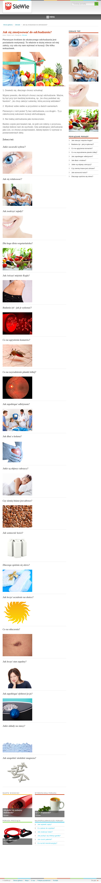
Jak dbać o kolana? (12, 436)
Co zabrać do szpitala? (46, 828)
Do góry (93, 880)
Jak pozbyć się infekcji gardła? (49, 836)
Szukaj (96, 4)
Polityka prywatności (44, 880)
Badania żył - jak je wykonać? (17, 307)
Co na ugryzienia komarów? (16, 340)
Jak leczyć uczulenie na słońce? (18, 597)
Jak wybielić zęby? (44, 824)
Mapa (27, 880)
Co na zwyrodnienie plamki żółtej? (19, 372)
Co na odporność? (10, 840)
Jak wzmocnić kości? (13, 533)
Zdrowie (17, 25)
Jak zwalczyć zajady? (13, 211)
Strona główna (7, 25)
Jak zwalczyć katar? (45, 832)
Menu (50, 17)
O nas (33, 880)
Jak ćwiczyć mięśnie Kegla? (16, 275)
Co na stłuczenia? (11, 629)
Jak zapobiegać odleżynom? (16, 404)
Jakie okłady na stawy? (14, 726)
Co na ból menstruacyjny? (47, 843)
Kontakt (55, 880)
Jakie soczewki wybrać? (14, 147)
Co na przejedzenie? (43, 813)
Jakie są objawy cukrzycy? (15, 468)
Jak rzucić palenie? (44, 839)
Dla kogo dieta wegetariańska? (18, 243)
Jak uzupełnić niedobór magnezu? (19, 758)
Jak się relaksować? (12, 179)
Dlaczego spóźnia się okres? (16, 565)
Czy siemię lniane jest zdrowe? (17, 500)
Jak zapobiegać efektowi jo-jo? (17, 693)
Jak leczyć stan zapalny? (15, 661)
